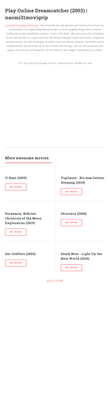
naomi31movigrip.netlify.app (22, 25)
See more (16, 187)
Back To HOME (55, 280)
